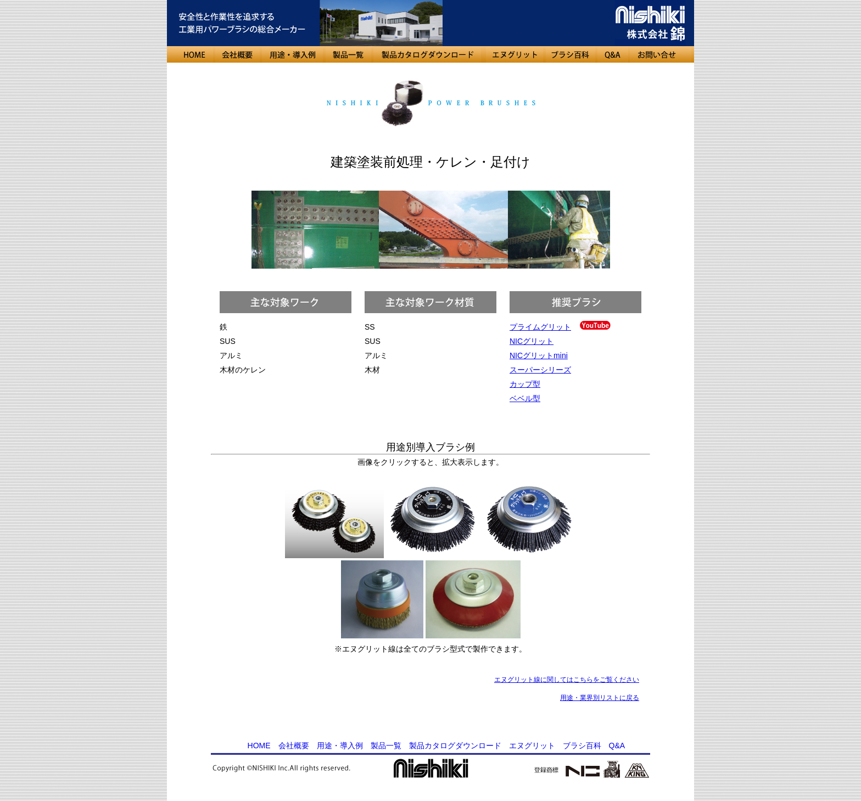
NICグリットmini (539, 355)
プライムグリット (540, 326)
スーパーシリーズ (540, 369)
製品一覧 (386, 745)
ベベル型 (525, 398)
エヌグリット (532, 745)
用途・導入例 (340, 745)
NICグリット (532, 341)
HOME (259, 745)
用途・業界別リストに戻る (599, 698)
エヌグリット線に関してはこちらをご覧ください (566, 679)
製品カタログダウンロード (455, 745)
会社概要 (293, 745)
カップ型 (525, 384)
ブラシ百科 (582, 745)
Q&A (617, 745)
